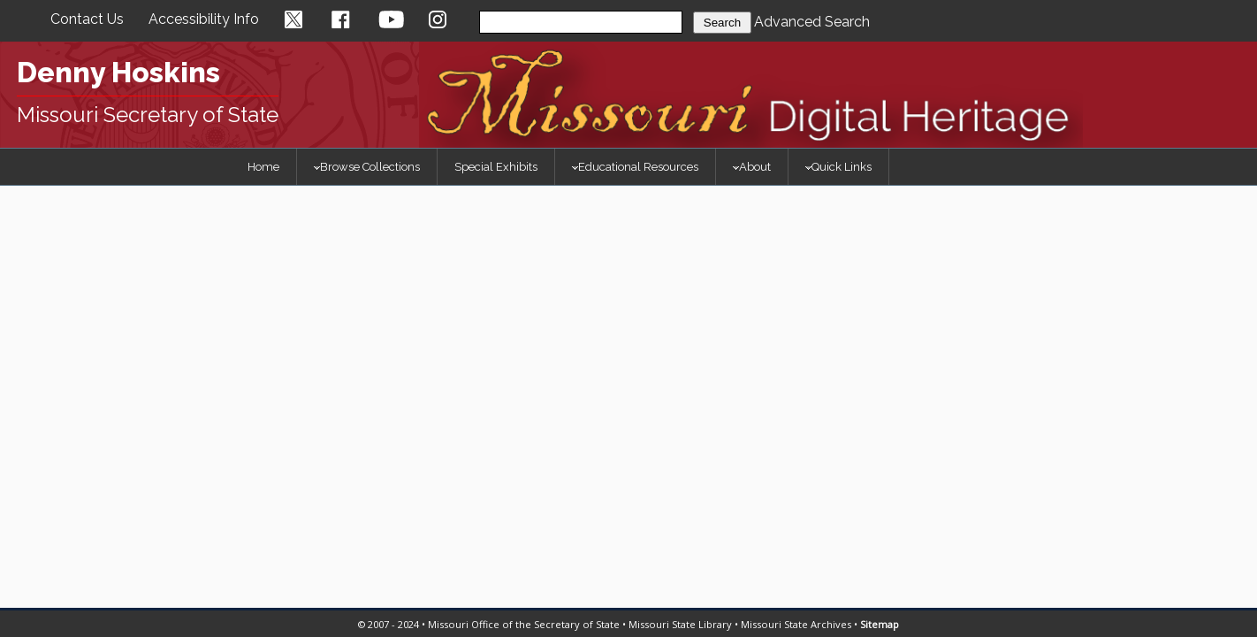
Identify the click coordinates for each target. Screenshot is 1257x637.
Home (263, 166)
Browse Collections (367, 166)
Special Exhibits (495, 166)
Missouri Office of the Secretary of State (524, 624)
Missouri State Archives (796, 624)
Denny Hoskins (118, 72)
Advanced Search (812, 21)
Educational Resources (635, 166)
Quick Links (838, 166)
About (752, 166)
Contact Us (87, 19)
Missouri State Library (680, 624)
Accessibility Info (204, 19)
